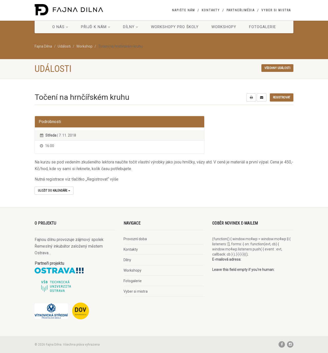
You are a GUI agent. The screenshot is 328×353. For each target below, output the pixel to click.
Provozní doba (135, 239)
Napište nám (183, 10)
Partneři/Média (241, 10)
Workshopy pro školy (175, 27)
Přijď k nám (95, 27)
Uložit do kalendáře (54, 190)
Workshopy (223, 27)
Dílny (130, 27)
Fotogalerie (262, 27)
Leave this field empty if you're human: (243, 270)
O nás (60, 27)
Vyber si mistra (276, 10)
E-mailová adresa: (226, 259)
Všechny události (277, 68)
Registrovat (281, 97)
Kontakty (211, 10)
